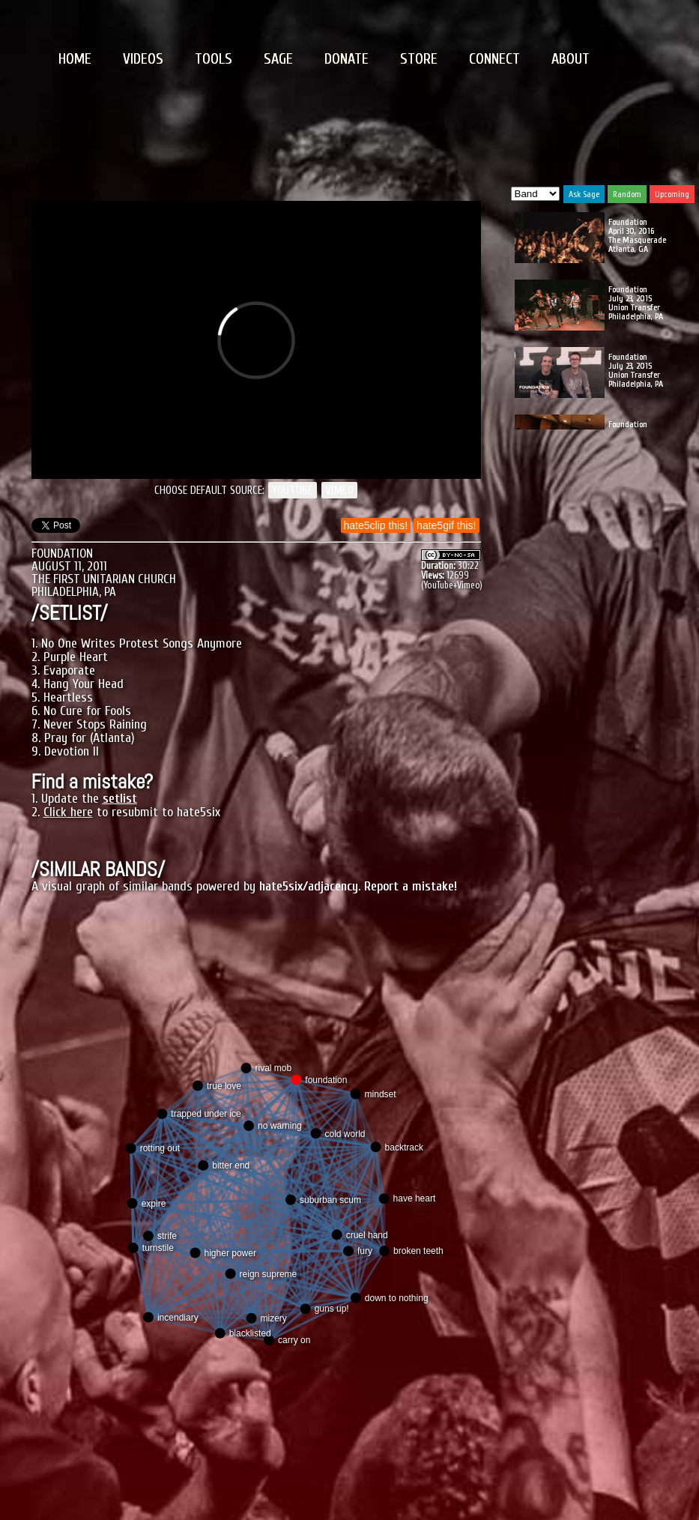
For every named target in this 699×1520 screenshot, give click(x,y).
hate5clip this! (376, 525)
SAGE (278, 58)
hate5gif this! (446, 525)
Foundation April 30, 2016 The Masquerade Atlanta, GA (637, 235)
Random (627, 194)
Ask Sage (584, 194)
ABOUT (570, 58)
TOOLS (213, 58)
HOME (74, 58)
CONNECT (494, 58)
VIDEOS (143, 58)
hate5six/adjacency (308, 886)
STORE (419, 58)
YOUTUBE (292, 490)
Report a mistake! (410, 886)
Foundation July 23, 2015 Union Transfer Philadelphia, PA (635, 303)
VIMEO (339, 490)
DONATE (346, 58)
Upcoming (672, 194)
